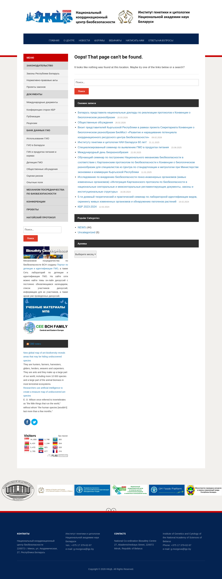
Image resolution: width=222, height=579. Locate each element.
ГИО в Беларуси (36, 145)
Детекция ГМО (35, 162)
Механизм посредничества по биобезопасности (46, 191)
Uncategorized (86, 232)
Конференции (36, 201)
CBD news (35, 343)
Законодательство (40, 65)
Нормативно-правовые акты (42, 80)
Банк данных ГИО (38, 130)
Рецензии (32, 123)
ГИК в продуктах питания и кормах (41, 153)
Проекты (33, 209)
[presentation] (108, 510)
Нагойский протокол (41, 217)
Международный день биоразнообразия (103, 152)
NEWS (82, 227)
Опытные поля (35, 182)
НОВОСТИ (84, 40)
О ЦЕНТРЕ (69, 40)
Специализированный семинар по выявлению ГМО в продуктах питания (123, 147)
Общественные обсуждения (95, 122)
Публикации (33, 116)
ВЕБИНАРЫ (115, 40)
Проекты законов (36, 87)
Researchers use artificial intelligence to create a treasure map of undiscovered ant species (44, 392)
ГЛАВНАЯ (54, 40)
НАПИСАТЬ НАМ (135, 40)
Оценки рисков (35, 175)
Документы (34, 94)
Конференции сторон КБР (41, 109)
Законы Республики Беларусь (43, 73)
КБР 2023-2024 (87, 206)
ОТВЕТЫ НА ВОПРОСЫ (160, 40)
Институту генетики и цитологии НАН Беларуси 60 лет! (112, 142)
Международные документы (42, 102)
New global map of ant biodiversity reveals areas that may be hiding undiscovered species (44, 356)
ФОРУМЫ (99, 40)
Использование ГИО (38, 138)
